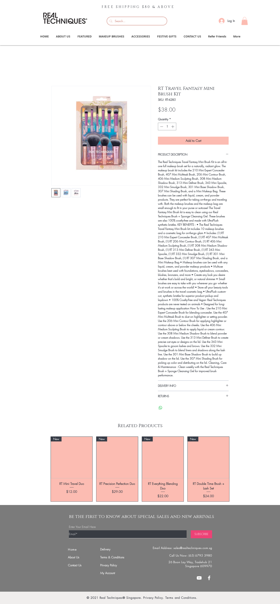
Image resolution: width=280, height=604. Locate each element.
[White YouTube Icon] (199, 578)
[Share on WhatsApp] (160, 407)
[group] (140, 469)
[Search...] (136, 21)
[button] (244, 21)
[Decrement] (161, 126)
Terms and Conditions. (181, 598)
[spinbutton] (167, 126)
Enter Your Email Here (82, 527)
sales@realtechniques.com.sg (192, 548)
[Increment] (173, 126)
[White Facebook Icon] (209, 578)
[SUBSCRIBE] (201, 534)
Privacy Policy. (153, 598)
